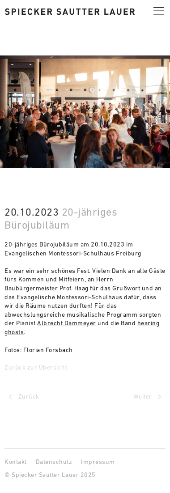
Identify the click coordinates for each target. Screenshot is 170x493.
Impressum (98, 461)
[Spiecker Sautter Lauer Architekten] (69, 10)
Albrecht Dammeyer (66, 323)
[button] (159, 11)
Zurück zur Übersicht (35, 367)
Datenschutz (54, 461)
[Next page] (125, 397)
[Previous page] (44, 397)
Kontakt (15, 461)
